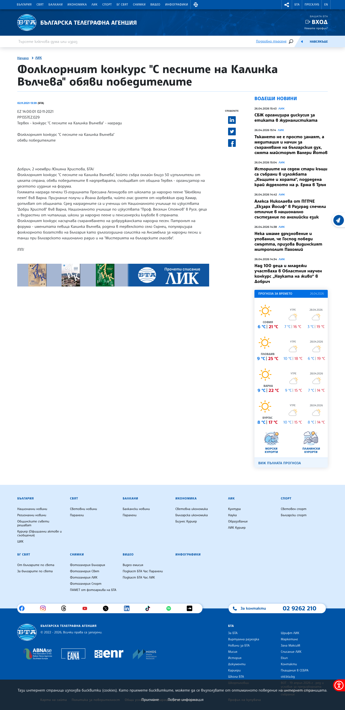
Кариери (234, 670)
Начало (23, 58)
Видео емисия (133, 565)
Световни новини (83, 509)
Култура (234, 509)
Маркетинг (289, 639)
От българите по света (35, 565)
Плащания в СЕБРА (294, 670)
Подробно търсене (271, 41)
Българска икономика (191, 515)
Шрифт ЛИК (290, 633)
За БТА (232, 633)
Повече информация (186, 699)
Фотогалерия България (87, 565)
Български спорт (293, 515)
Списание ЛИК (291, 652)
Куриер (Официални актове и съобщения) (39, 533)
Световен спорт (293, 509)
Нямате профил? (316, 28)
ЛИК (95, 4)
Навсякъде (319, 42)
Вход (320, 21)
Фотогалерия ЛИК (84, 577)
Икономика (77, 4)
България (24, 4)
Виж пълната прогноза (279, 463)
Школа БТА (236, 677)
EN (326, 4)
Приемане (150, 699)
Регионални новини (31, 515)
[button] (196, 4)
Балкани (55, 4)
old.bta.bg (288, 677)
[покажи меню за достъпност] (339, 685)
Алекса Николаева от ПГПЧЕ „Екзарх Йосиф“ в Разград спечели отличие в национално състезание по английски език (290, 209)
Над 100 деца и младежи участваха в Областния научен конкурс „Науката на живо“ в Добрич (288, 273)
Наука (232, 515)
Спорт (107, 4)
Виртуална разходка (243, 639)
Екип (284, 658)
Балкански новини (136, 509)
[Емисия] (302, 41)
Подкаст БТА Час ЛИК (139, 577)
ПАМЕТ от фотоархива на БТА (93, 590)
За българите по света (35, 571)
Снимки (139, 4)
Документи (237, 664)
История (235, 658)
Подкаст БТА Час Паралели (143, 571)
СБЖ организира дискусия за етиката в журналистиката (285, 117)
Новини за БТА (239, 645)
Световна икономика (191, 509)
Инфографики (176, 4)
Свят (40, 4)
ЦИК (20, 542)
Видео (155, 4)
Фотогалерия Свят (84, 571)
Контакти (289, 664)
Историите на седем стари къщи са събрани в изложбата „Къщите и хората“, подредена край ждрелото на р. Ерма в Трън (290, 176)
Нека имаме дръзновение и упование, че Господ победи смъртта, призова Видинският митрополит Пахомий (288, 241)
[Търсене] (291, 41)
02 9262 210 (299, 608)
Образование (238, 521)
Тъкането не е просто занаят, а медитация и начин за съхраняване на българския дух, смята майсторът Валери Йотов (291, 144)
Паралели (77, 515)
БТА (296, 4)
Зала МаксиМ (290, 645)
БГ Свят (122, 4)
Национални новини (32, 509)
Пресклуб (312, 4)
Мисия (232, 652)
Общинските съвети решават (33, 523)
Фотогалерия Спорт (85, 584)
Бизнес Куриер (186, 521)
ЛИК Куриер (237, 528)
